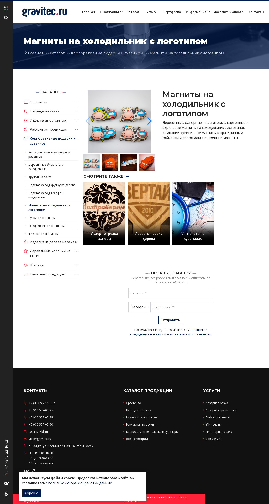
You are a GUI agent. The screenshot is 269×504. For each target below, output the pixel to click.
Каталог (133, 12)
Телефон (138, 307)
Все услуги (214, 439)
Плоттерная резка (219, 432)
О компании (109, 12)
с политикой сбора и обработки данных (79, 483)
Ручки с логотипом (41, 218)
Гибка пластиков (218, 417)
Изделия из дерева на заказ (50, 242)
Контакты (256, 12)
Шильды (34, 265)
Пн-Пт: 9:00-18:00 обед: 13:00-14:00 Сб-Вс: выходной (41, 458)
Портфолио (172, 12)
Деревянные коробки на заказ (47, 253)
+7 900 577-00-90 (41, 424)
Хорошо (31, 493)
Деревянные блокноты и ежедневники (46, 167)
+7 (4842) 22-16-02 (6, 454)
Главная (88, 12)
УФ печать (213, 424)
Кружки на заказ (40, 177)
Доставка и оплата (229, 12)
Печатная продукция (44, 274)
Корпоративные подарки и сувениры (107, 53)
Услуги (151, 12)
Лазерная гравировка (221, 410)
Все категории (137, 439)
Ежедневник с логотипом (46, 226)
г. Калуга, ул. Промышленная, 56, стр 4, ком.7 (61, 446)
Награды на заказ (41, 111)
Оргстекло (35, 102)
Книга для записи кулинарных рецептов (49, 154)
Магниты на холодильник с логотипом (187, 53)
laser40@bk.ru (38, 432)
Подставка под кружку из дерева (51, 185)
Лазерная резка (217, 403)
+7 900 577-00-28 (41, 417)
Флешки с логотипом (43, 234)
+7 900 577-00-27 (41, 410)
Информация (196, 12)
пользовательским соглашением (187, 334)
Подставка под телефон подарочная (45, 195)
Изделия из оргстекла (45, 120)
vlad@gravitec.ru (40, 439)
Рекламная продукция (45, 129)
